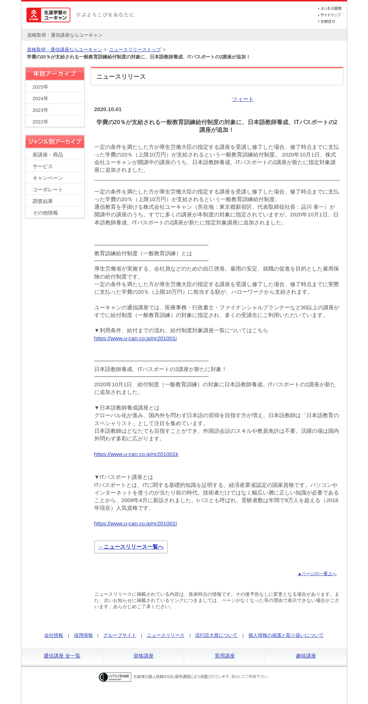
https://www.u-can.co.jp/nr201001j (135, 338)
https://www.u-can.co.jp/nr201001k (136, 454)
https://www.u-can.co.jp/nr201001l (135, 523)
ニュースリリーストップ (135, 49)
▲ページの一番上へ (316, 573)
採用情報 (83, 635)
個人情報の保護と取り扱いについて (286, 635)
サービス (43, 166)
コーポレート (48, 189)
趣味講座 (306, 656)
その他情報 (45, 213)
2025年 (41, 87)
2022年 (41, 122)
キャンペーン (48, 178)
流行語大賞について (216, 635)
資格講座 (143, 656)
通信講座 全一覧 (62, 656)
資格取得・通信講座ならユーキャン (64, 49)
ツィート (243, 99)
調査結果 (43, 201)
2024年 (41, 98)
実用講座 (225, 656)
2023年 (41, 110)
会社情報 (53, 635)
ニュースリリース (166, 635)
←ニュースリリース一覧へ (130, 547)
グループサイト (119, 635)
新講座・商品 (48, 155)
